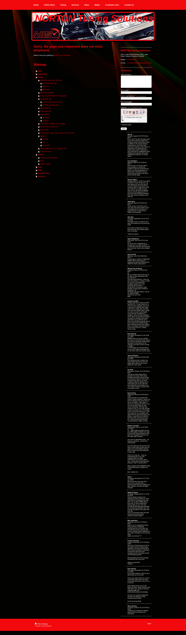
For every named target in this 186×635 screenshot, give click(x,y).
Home (40, 71)
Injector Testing (45, 164)
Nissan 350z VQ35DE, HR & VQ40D (52, 124)
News (40, 167)
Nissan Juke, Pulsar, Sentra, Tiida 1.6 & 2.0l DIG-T (57, 133)
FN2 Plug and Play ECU (50, 105)
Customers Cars (44, 173)
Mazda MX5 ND (45, 111)
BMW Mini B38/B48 (46, 93)
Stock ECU (46, 117)
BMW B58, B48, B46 (49, 83)
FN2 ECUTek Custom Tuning (52, 102)
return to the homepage (62, 55)
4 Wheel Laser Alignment (48, 158)
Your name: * (125, 93)
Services (41, 155)
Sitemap (45, 626)
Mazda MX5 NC (45, 108)
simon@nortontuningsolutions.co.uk (139, 63)
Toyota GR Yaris (45, 151)
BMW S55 (45, 86)
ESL (43, 142)
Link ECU (45, 121)
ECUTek (45, 139)
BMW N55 (45, 90)
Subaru (42, 136)
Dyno (42, 161)
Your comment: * (126, 74)
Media (40, 170)
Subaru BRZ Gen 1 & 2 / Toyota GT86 (53, 148)
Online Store (42, 74)
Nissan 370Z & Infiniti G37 (49, 127)
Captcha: (131, 110)
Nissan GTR (44, 130)
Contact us (42, 176)
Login (149, 626)
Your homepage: (126, 104)
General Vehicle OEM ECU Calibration (53, 96)
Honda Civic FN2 (46, 99)
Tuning (40, 77)
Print (38, 626)
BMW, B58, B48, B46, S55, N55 (51, 80)
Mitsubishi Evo (45, 114)
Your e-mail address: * (133, 98)
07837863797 (131, 60)
